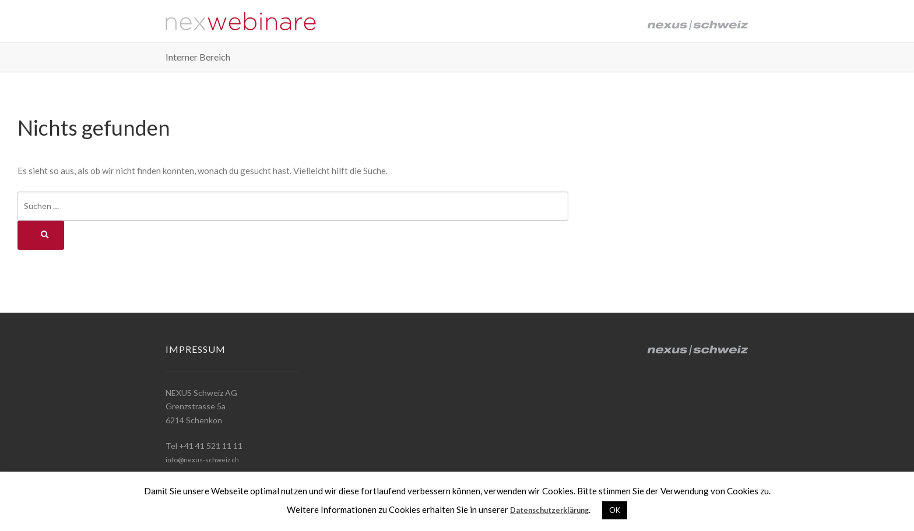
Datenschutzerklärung (549, 509)
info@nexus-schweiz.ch (208, 459)
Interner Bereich (198, 62)
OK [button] (622, 510)
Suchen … (41, 206)
